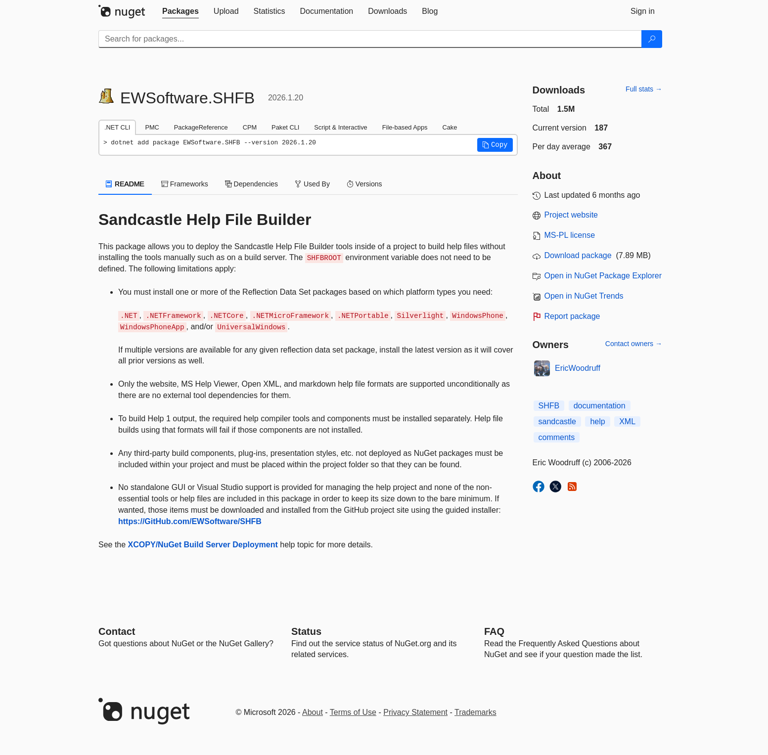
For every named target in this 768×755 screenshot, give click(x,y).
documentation (600, 405)
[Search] (651, 39)
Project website (571, 215)
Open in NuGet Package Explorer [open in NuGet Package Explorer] (603, 275)
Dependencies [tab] (251, 184)
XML (627, 421)
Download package (578, 255)
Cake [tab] (449, 127)
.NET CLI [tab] (117, 127)
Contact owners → (633, 344)
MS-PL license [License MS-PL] (569, 235)
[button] (495, 145)
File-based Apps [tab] (405, 127)
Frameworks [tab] (184, 184)
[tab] (180, 11)
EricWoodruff (577, 368)
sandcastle (558, 421)
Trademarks (475, 712)
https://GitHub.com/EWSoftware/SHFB (190, 521)
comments (557, 437)
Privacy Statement (415, 712)
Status (306, 631)
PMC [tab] (152, 127)
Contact (116, 631)
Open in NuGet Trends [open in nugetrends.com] (584, 296)
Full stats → (644, 89)
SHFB (549, 405)
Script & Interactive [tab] (340, 127)
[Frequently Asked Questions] (494, 631)
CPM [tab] (250, 127)
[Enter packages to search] (370, 39)
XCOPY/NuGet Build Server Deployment (203, 544)
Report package (572, 316)
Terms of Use (353, 712)
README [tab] (125, 184)
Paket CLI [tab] (285, 127)
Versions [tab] (364, 184)
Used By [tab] (312, 184)
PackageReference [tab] (201, 127)
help (597, 421)
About (312, 712)
